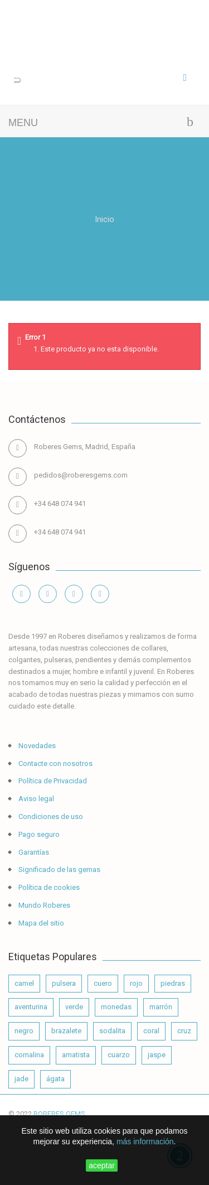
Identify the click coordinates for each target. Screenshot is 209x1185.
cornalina (29, 1055)
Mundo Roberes (43, 905)
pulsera (64, 983)
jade (21, 1079)
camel (24, 983)
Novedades (36, 745)
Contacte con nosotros (55, 763)
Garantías (33, 852)
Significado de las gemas (58, 869)
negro (23, 1031)
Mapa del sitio (40, 923)
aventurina (30, 1007)
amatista (76, 1055)
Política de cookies (48, 887)
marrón (160, 1007)
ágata (55, 1079)
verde (74, 1007)
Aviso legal (35, 798)
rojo (136, 983)
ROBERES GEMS (59, 1114)
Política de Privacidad (52, 781)
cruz (184, 1031)
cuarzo (119, 1055)
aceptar (102, 1165)
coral (151, 1031)
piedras (173, 983)
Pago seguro (38, 834)
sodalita (112, 1031)
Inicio (104, 219)
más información (145, 1141)
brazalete (66, 1031)
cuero (103, 983)
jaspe (157, 1055)
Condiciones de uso (50, 816)
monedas (116, 1007)
